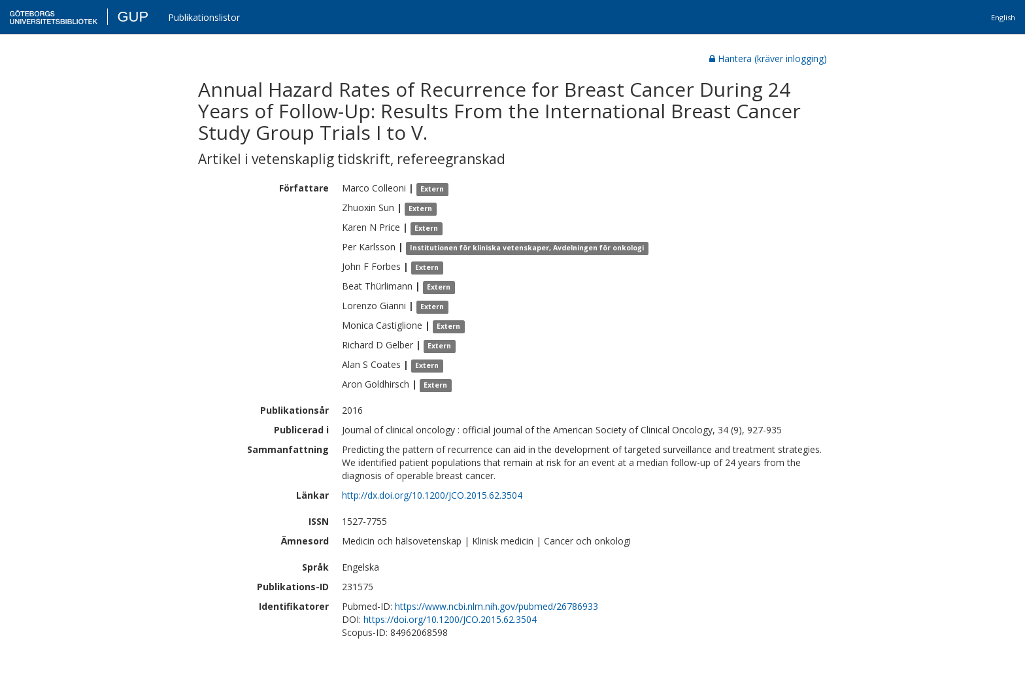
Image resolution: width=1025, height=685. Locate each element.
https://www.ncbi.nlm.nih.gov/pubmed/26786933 (496, 606)
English (1003, 17)
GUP (132, 16)
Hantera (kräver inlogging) (768, 58)
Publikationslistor (204, 17)
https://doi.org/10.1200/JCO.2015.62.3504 (450, 619)
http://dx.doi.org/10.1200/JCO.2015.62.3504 (432, 495)
